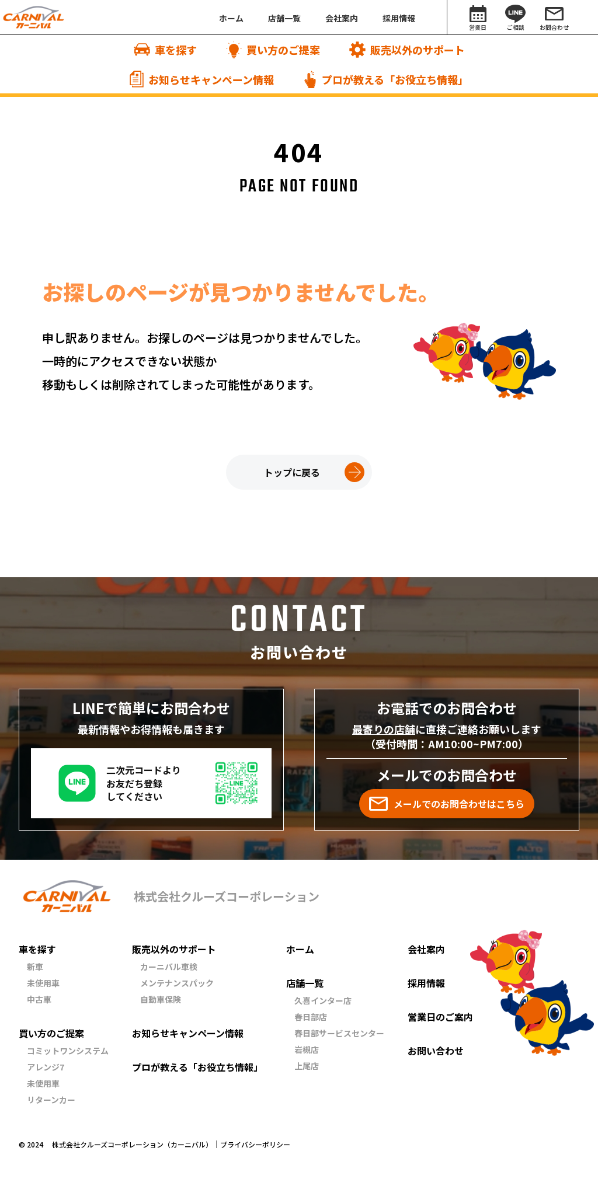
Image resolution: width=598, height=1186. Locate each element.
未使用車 (43, 983)
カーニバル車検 (168, 966)
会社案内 (426, 949)
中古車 (39, 999)
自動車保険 (160, 999)
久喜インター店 (323, 1000)
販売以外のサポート (174, 949)
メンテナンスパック (177, 983)
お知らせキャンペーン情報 (188, 1033)
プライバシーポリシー (255, 1144)
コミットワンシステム (68, 1050)
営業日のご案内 (440, 1017)
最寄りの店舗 (383, 729)
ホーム (300, 949)
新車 (35, 966)
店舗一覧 (305, 983)
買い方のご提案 (51, 1033)
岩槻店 (306, 1049)
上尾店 (306, 1066)
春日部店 (310, 1017)
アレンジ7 (45, 1067)
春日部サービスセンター (339, 1033)
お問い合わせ (436, 1051)
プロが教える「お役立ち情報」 (197, 1067)
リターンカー (51, 1099)
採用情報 (426, 983)
